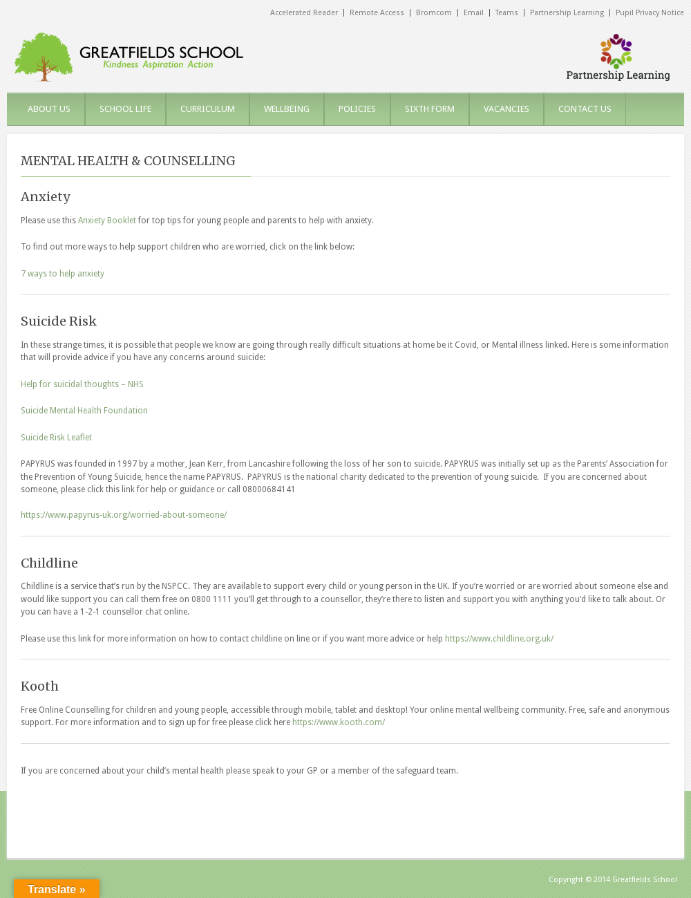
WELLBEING (287, 109)
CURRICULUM (207, 109)
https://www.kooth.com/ (338, 722)
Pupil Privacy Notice (650, 13)
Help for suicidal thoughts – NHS (82, 384)
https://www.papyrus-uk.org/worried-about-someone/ (124, 515)
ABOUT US (49, 109)
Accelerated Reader (304, 13)
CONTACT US (585, 109)
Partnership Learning (567, 13)
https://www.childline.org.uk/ (499, 639)
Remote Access (377, 13)
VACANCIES (506, 109)
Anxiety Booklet (107, 220)
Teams (506, 13)
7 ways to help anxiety (62, 274)
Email (474, 13)
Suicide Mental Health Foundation (84, 410)
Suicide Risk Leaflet (56, 437)
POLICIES (357, 109)
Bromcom (434, 13)
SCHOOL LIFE (125, 109)
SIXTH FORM (430, 109)
